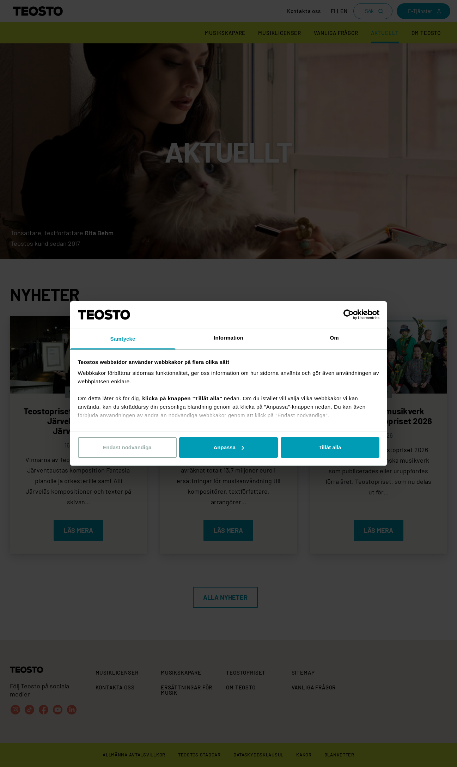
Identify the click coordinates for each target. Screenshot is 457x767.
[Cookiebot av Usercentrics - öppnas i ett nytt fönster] (348, 314)
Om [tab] (334, 338)
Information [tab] (228, 338)
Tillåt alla (330, 447)
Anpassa (228, 447)
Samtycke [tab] (122, 339)
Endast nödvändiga (127, 447)
